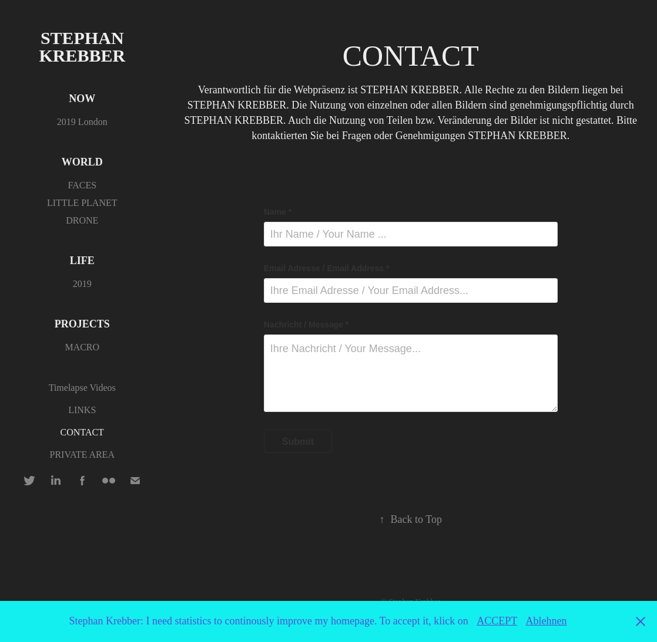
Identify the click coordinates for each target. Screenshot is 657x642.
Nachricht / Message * (306, 324)
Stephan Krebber (83, 46)
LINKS (82, 410)
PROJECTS (82, 324)
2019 (82, 284)
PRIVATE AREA (82, 454)
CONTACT (82, 432)
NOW (82, 98)
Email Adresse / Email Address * (327, 268)
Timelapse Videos (82, 388)
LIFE (82, 260)
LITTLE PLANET (82, 203)
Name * (277, 212)
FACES (82, 185)
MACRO (82, 347)
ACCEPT (497, 621)
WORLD (82, 162)
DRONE (82, 220)
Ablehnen (546, 621)
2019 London (82, 122)
